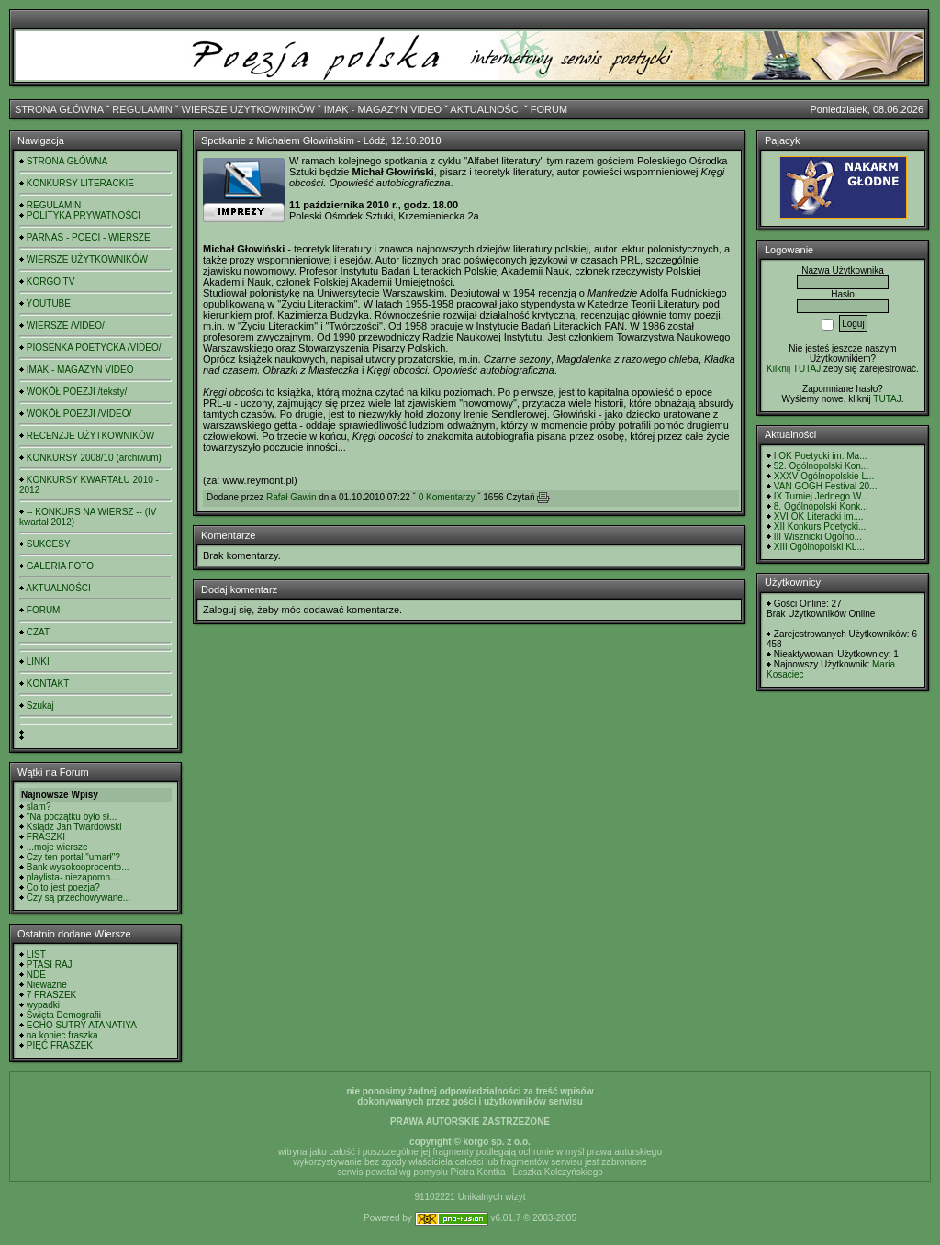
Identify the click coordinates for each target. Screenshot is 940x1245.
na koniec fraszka (62, 1035)
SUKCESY (49, 544)
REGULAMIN (142, 109)
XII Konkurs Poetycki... (820, 527)
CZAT (38, 632)
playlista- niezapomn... (72, 877)
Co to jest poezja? (63, 887)
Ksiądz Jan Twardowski (74, 827)
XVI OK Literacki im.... (819, 516)
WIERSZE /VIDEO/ (66, 325)
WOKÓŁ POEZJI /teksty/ (77, 392)
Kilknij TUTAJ (794, 369)
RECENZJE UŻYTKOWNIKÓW (90, 436)
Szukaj (40, 706)
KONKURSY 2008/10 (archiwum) (94, 458)
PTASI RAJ (50, 964)
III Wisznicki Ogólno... (818, 537)
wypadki (43, 1005)
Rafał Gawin (291, 497)
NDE (36, 975)
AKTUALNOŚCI (485, 109)
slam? (39, 807)
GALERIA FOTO (60, 566)
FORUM (549, 109)
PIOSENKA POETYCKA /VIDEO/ (94, 347)
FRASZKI (46, 837)
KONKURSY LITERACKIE (80, 183)
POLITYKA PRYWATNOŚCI (83, 215)
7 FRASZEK (51, 995)
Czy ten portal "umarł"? (73, 857)
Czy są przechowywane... (78, 897)
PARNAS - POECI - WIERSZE (89, 237)
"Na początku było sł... (72, 817)
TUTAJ (887, 399)
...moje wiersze (57, 847)
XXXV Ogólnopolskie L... (824, 476)
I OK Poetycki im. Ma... (820, 456)
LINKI (38, 661)
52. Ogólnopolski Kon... (821, 466)
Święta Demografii (64, 1015)
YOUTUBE (49, 303)
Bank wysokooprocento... (78, 867)
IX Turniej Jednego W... (821, 496)
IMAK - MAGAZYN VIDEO (383, 109)
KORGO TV (51, 281)
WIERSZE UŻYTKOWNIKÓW (248, 109)
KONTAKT (48, 684)
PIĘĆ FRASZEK (60, 1045)
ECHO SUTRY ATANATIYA (82, 1025)
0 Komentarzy (447, 497)
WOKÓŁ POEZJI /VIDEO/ (79, 414)
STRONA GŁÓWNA (59, 109)
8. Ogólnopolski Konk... (821, 506)
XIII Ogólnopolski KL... (819, 547)
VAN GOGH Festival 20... (826, 486)
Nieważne (47, 985)
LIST (36, 954)
